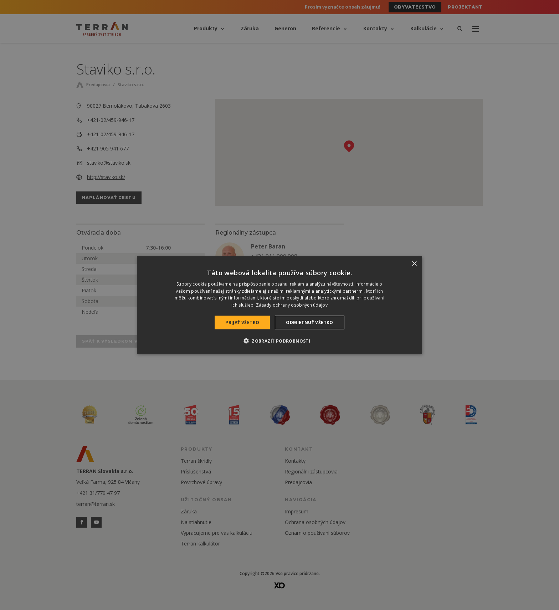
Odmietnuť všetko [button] (309, 322)
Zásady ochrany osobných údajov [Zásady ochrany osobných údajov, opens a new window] (292, 305)
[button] (279, 341)
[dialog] (279, 305)
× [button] (414, 263)
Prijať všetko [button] (242, 322)
